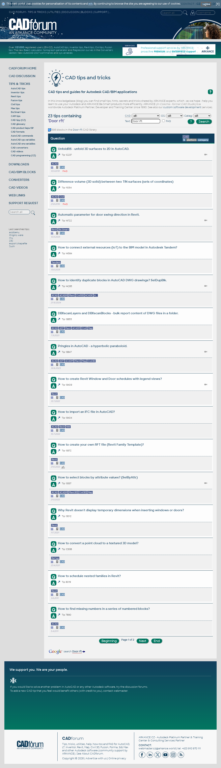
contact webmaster (115, 690)
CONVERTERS (19, 180)
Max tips (15, 108)
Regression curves (83, 50)
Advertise (91, 758)
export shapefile (18, 243)
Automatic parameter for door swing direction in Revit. (98, 214)
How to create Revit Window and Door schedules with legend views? (110, 379)
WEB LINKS (17, 195)
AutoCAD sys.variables (23, 139)
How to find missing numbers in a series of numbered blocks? (104, 609)
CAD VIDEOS (18, 187)
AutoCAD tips (61, 47)
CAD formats (18, 131)
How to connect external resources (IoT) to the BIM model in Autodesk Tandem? (117, 247)
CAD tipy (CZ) (18, 120)
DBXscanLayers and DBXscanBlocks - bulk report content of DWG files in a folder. (118, 313)
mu (11, 238)
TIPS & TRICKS (19, 84)
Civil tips (99, 47)
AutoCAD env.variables (23, 143)
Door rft (77, 129)
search (66, 651)
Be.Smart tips (18, 112)
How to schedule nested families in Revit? (89, 576)
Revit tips (89, 47)
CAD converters (19, 147)
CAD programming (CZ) (23, 155)
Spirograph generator (55, 50)
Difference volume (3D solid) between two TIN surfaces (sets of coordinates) (115, 181)
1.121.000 (19, 47)
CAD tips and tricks (79, 78)
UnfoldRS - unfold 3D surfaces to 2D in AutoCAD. (93, 149)
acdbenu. (14, 232)
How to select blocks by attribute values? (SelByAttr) (98, 477)
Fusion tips (16, 100)
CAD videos (17, 151)
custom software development (182, 107)
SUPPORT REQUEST (23, 203)
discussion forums (136, 686)
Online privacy (117, 758)
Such (12, 246)
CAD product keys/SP (22, 128)
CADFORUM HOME (23, 68)
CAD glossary (18, 124)
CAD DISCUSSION (22, 76)
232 (11, 240)
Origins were (16, 235)
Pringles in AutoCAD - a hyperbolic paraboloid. (92, 346)
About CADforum (92, 753)
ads (90, 3)
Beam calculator (33, 50)
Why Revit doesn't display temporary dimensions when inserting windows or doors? (121, 510)
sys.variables (66, 52)
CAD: (128, 115)
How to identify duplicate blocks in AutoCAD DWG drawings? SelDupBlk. (112, 280)
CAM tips (15, 116)
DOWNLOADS (19, 164)
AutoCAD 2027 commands (38, 52)
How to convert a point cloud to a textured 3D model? (98, 543)
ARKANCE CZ (147, 737)
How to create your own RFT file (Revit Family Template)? (101, 444)
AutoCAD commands (22, 135)
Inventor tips (76, 47)
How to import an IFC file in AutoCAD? (86, 412)
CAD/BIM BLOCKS (22, 172)
